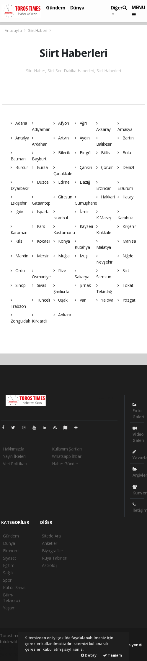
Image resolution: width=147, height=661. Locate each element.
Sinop (18, 285)
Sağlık (8, 573)
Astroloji (49, 565)
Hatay (125, 197)
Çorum (105, 167)
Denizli (126, 167)
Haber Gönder (65, 463)
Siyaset (9, 558)
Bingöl (83, 152)
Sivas (39, 285)
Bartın (125, 138)
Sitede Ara (51, 536)
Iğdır (17, 211)
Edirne (61, 182)
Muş (81, 256)
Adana (19, 123)
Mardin (19, 256)
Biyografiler (52, 550)
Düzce (40, 182)
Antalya (20, 138)
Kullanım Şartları (67, 449)
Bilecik (61, 152)
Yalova (104, 300)
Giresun (62, 197)
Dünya (77, 7)
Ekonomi (11, 550)
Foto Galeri (138, 411)
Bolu (124, 152)
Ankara (62, 315)
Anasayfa (13, 30)
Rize (59, 270)
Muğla (61, 256)
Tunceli (41, 300)
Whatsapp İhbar (66, 456)
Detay (89, 655)
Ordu (18, 270)
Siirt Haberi (37, 30)
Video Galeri (138, 434)
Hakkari (105, 197)
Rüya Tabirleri (54, 558)
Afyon (61, 123)
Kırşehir (126, 226)
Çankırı (83, 167)
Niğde (125, 256)
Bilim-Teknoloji (11, 597)
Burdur (19, 167)
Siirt (123, 270)
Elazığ (82, 182)
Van (80, 300)
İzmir (82, 211)
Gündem (56, 7)
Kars (38, 226)
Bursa (40, 167)
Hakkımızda (13, 449)
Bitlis (103, 152)
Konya (61, 241)
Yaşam (9, 608)
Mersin (40, 256)
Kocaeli (41, 241)
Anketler (49, 543)
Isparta (41, 211)
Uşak (60, 300)
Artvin (61, 138)
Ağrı (81, 123)
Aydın (82, 138)
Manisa (126, 241)
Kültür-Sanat (14, 587)
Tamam (112, 655)
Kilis (17, 241)
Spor (7, 580)
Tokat (125, 285)
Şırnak (83, 285)
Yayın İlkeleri (14, 456)
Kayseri (84, 226)
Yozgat (126, 300)
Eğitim (8, 565)
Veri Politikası (15, 463)
